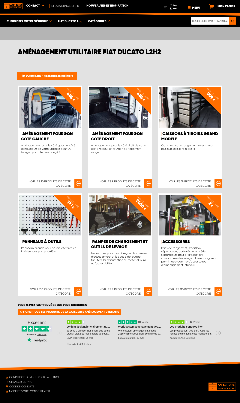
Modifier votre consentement (29, 391)
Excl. (175, 9)
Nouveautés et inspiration (107, 5)
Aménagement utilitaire (58, 76)
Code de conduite (21, 386)
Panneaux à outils (42, 242)
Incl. (175, 5)
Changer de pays (20, 381)
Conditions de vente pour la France (34, 377)
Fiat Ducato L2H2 (31, 76)
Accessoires (176, 242)
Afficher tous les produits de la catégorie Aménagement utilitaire (69, 312)
